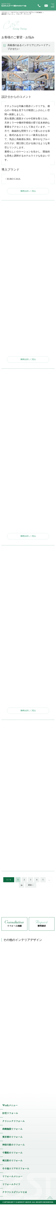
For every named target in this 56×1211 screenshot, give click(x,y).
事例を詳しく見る (28, 191)
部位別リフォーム (7, 14)
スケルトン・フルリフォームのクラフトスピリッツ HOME (21, 12)
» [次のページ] (21, 885)
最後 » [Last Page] (30, 885)
